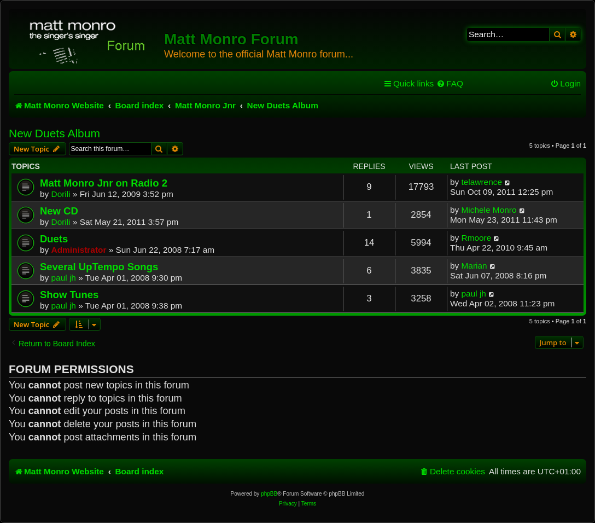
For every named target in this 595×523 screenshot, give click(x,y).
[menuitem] (449, 83)
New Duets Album (54, 133)
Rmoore (477, 237)
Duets (54, 239)
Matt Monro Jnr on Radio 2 (103, 183)
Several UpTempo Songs (99, 266)
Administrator (79, 249)
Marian (474, 265)
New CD (59, 211)
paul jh (63, 277)
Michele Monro (489, 209)
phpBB (269, 494)
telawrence (482, 182)
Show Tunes (69, 294)
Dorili (61, 194)
